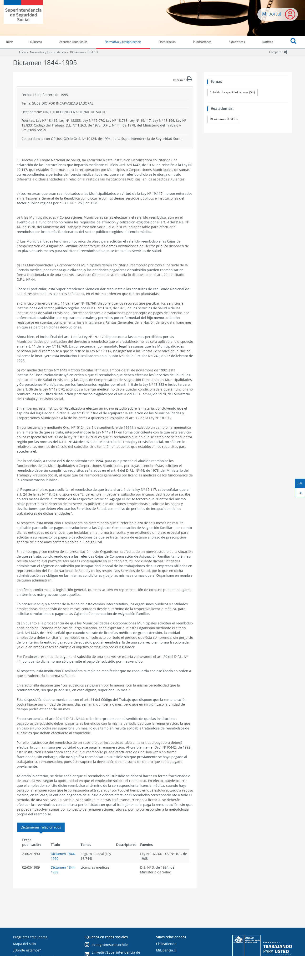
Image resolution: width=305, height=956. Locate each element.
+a (301, 484)
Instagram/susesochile (106, 944)
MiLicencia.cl (166, 950)
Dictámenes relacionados (41, 827)
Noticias (267, 42)
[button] (293, 42)
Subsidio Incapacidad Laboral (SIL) (232, 92)
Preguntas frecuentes (30, 937)
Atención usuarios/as (73, 42)
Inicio (22, 52)
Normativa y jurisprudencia (123, 42)
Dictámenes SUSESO (84, 52)
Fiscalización (167, 42)
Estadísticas (237, 42)
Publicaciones (202, 42)
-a (302, 493)
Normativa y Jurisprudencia (48, 52)
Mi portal (271, 14)
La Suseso (35, 42)
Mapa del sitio (24, 943)
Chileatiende (166, 943)
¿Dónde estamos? (27, 950)
